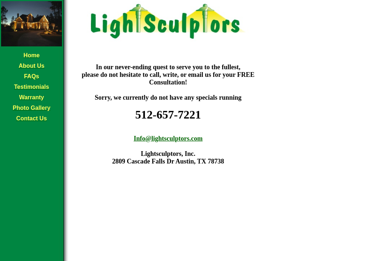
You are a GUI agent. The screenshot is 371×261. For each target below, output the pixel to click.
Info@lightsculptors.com (168, 138)
